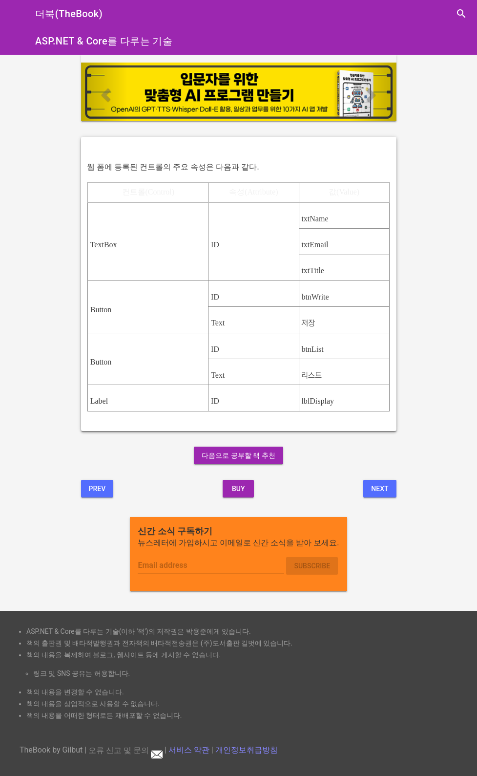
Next (379, 489)
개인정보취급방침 (246, 750)
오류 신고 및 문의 (125, 750)
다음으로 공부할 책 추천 (238, 455)
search (461, 14)
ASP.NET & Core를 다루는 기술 (103, 41)
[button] (104, 92)
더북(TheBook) (69, 14)
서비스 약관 (188, 750)
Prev (97, 489)
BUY (238, 489)
